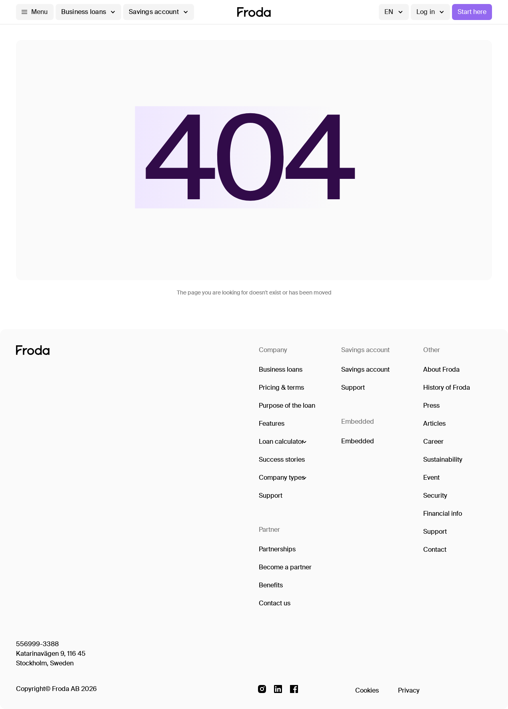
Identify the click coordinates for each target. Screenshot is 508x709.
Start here (472, 12)
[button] (35, 12)
